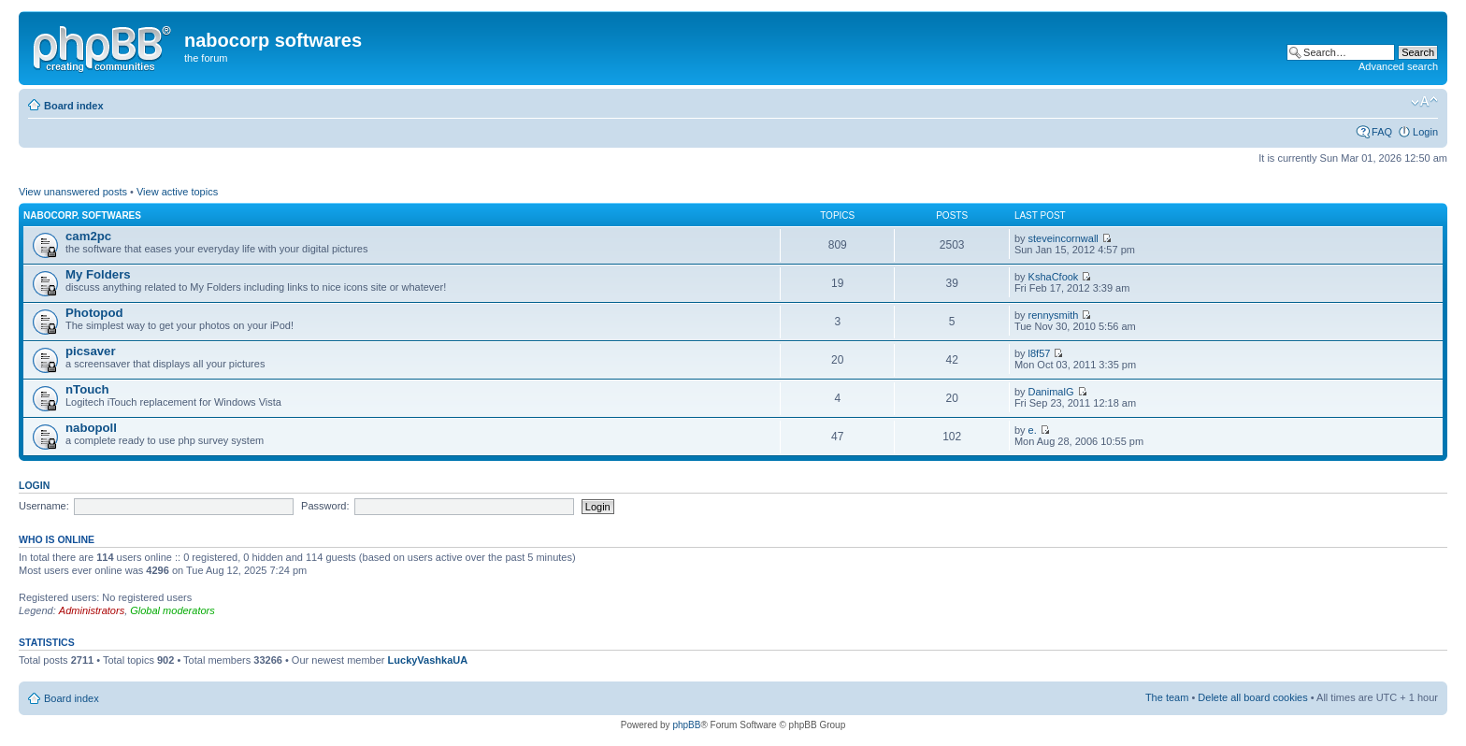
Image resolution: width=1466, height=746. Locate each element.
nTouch (87, 389)
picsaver (90, 351)
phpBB (686, 725)
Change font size (1424, 101)
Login (1425, 131)
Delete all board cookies (1252, 697)
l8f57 (1039, 353)
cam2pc (88, 236)
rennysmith (1053, 315)
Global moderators (172, 610)
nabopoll (91, 428)
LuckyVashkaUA (428, 660)
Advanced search (1398, 66)
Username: (44, 505)
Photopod (94, 313)
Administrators (91, 610)
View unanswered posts (73, 191)
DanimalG (1051, 391)
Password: (325, 505)
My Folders (98, 274)
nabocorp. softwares (82, 215)
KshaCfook (1053, 276)
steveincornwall (1063, 238)
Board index (74, 105)
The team (1166, 697)
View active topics (177, 191)
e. (1032, 430)
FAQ (1382, 131)
